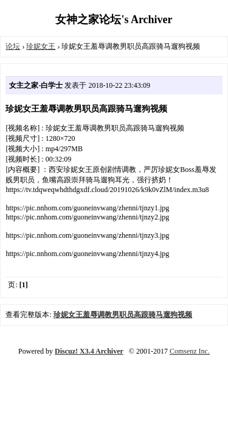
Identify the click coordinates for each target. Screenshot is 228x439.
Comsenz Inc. (190, 351)
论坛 (12, 46)
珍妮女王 (40, 46)
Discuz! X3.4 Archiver (89, 351)
